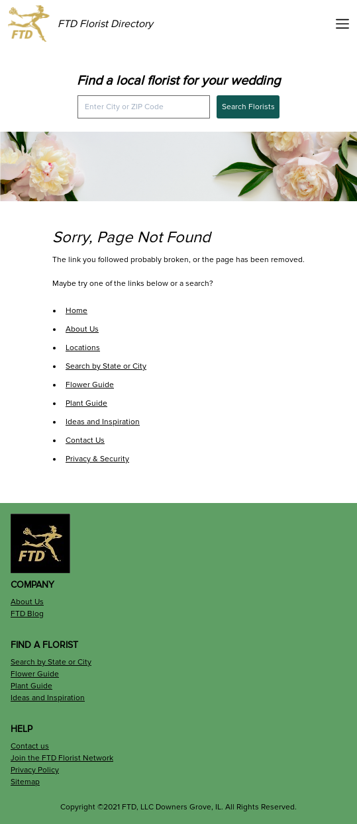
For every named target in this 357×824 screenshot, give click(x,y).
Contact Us (85, 440)
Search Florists (248, 107)
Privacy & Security (97, 459)
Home (76, 311)
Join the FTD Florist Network (62, 758)
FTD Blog (27, 614)
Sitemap (25, 782)
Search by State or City (106, 366)
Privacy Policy (35, 770)
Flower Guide (90, 385)
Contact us (30, 746)
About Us (82, 329)
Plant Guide (86, 403)
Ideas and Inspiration (103, 422)
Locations (83, 348)
